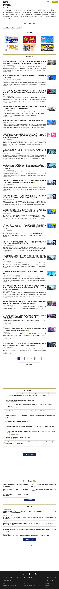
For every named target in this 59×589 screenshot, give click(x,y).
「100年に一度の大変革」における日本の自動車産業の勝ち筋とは (43, 490)
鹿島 (13, 27)
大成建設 (7, 27)
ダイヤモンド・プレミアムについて (9, 583)
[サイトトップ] (5, 2)
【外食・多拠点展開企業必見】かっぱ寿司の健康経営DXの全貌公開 (15, 485)
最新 (10, 393)
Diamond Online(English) (29, 580)
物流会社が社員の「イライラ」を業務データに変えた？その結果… (15, 495)
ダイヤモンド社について (50, 577)
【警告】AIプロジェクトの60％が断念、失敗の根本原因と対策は (43, 485)
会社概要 (47, 583)
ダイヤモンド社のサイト (29, 577)
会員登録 (55, 1)
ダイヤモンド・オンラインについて (10, 577)
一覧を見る (29, 500)
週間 (36, 393)
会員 (49, 393)
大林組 (18, 27)
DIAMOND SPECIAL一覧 (9, 546)
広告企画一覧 (34, 546)
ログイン (49, 1)
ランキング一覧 (29, 454)
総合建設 (5, 8)
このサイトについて (7, 580)
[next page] (40, 358)
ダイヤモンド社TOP (49, 580)
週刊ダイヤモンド (27, 583)
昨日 (23, 393)
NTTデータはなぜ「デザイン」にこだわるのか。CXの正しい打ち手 (15, 490)
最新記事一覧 (29, 539)
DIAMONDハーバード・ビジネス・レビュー (32, 585)
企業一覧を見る (29, 364)
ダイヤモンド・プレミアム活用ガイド (10, 585)
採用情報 (47, 585)
